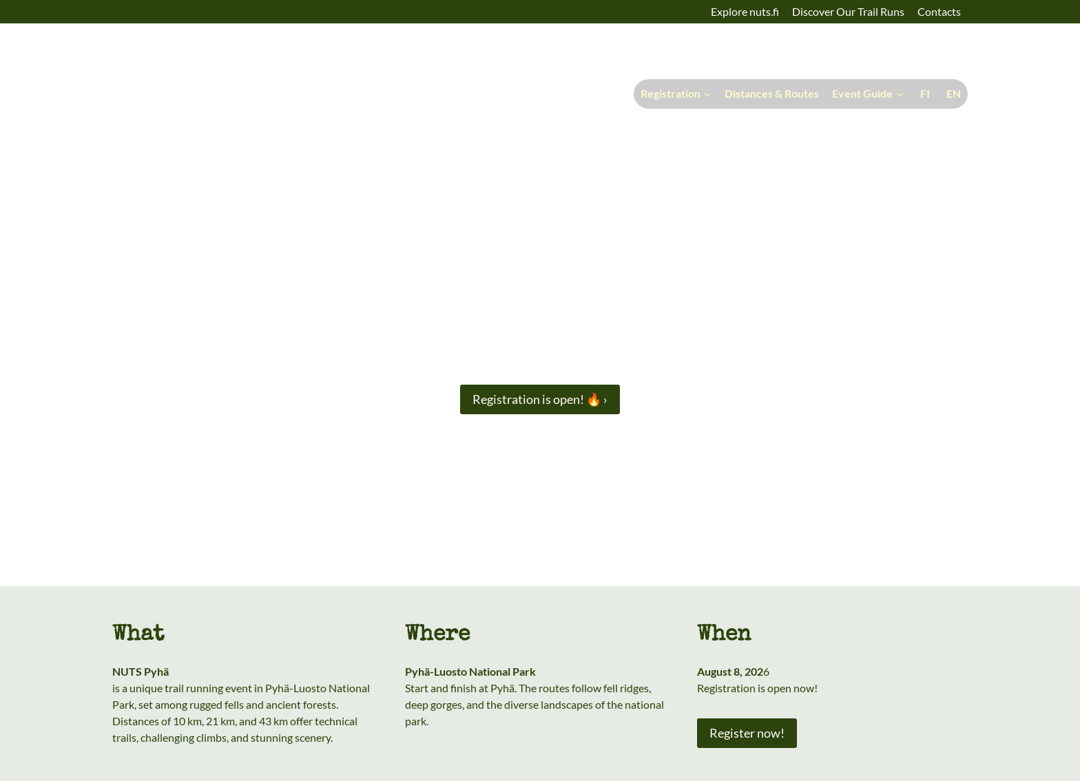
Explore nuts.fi (745, 11)
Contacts (939, 11)
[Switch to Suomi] (924, 94)
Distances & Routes (772, 93)
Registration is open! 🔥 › (540, 399)
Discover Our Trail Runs (848, 11)
